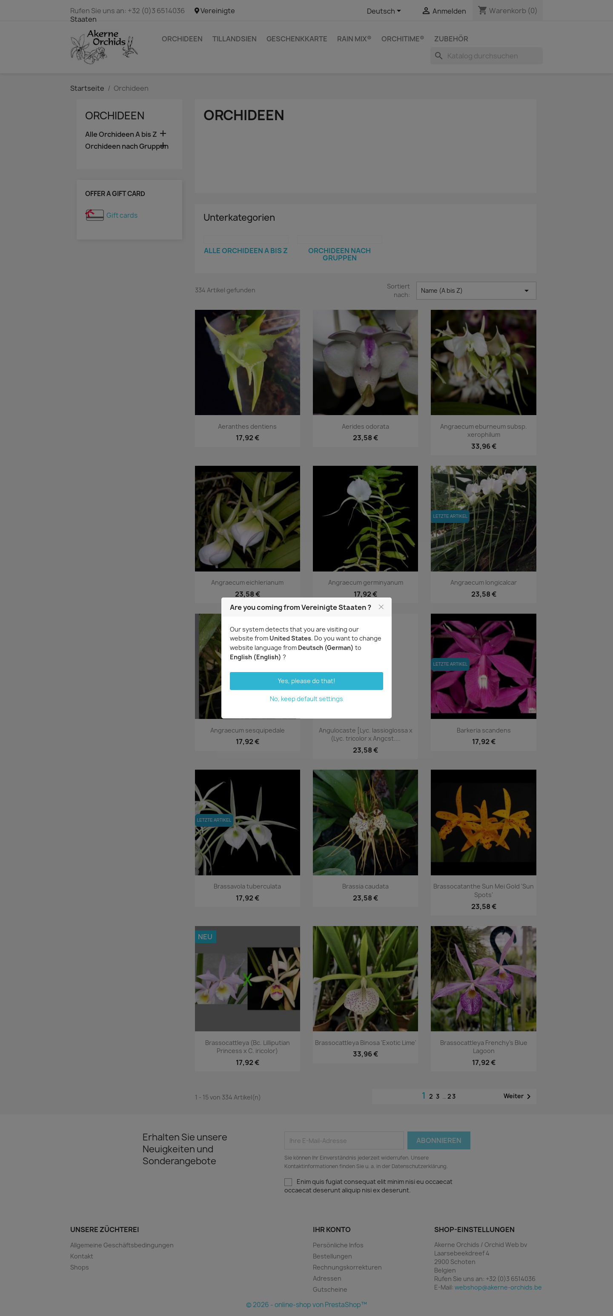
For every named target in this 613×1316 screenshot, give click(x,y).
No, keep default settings (306, 699)
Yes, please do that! (306, 681)
